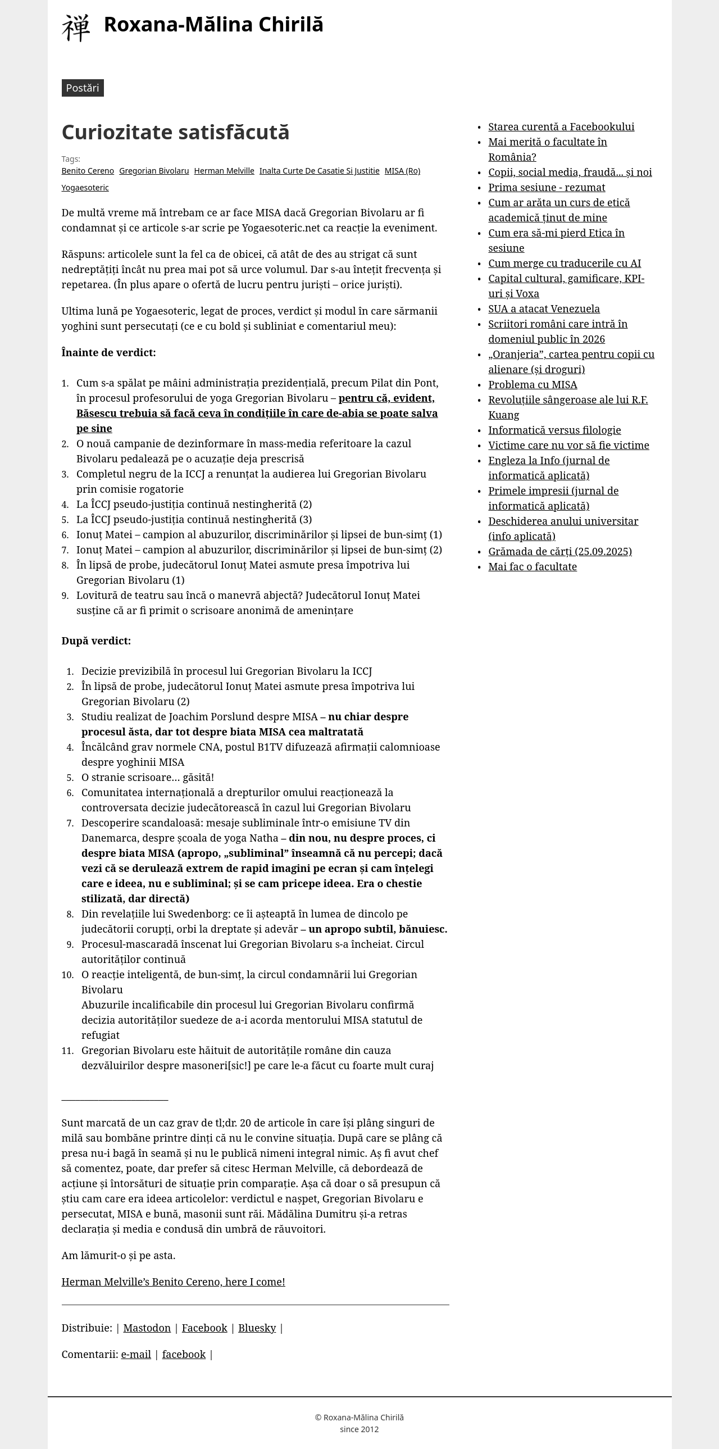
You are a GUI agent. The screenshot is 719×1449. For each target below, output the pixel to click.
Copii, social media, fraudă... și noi (570, 172)
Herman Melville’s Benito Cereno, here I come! (173, 1281)
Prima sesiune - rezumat (546, 187)
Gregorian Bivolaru (154, 170)
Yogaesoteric (85, 187)
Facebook (204, 1327)
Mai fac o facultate (532, 566)
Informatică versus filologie (554, 430)
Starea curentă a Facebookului (561, 126)
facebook (184, 1354)
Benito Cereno (88, 170)
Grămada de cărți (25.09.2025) (560, 551)
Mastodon (147, 1327)
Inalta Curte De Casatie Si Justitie (320, 170)
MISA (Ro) (402, 170)
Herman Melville (224, 170)
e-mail (136, 1354)
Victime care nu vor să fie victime (568, 445)
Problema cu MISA (532, 384)
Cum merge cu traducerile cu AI (564, 263)
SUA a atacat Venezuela (544, 308)
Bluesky (257, 1327)
